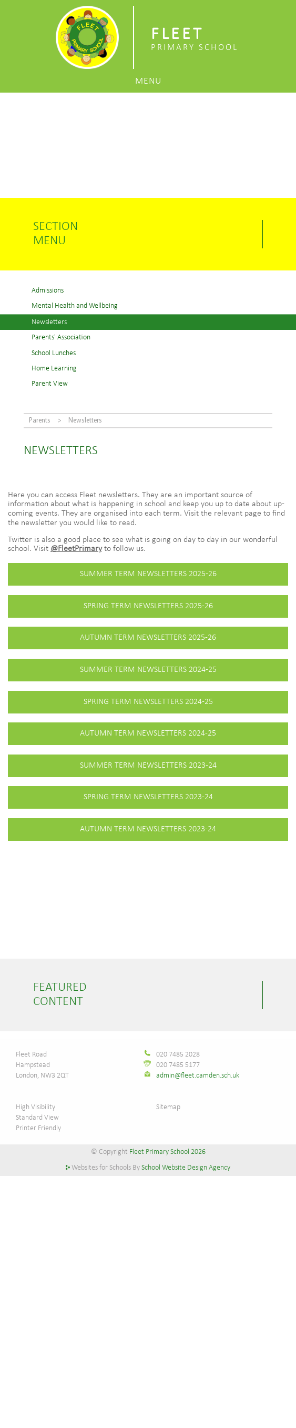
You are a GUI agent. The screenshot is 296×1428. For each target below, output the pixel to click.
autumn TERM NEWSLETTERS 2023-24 (148, 829)
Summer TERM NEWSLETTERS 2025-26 (148, 574)
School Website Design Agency (185, 1168)
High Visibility (35, 1107)
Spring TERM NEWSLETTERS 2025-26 (148, 606)
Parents (39, 420)
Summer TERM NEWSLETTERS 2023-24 (148, 765)
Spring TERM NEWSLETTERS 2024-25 (148, 702)
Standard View (37, 1118)
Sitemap (168, 1107)
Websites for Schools (101, 1168)
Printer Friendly (38, 1128)
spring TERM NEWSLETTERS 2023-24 (148, 797)
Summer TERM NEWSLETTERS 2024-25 (148, 670)
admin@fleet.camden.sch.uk (197, 1076)
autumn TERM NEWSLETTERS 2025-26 (148, 637)
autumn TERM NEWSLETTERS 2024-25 (148, 733)
